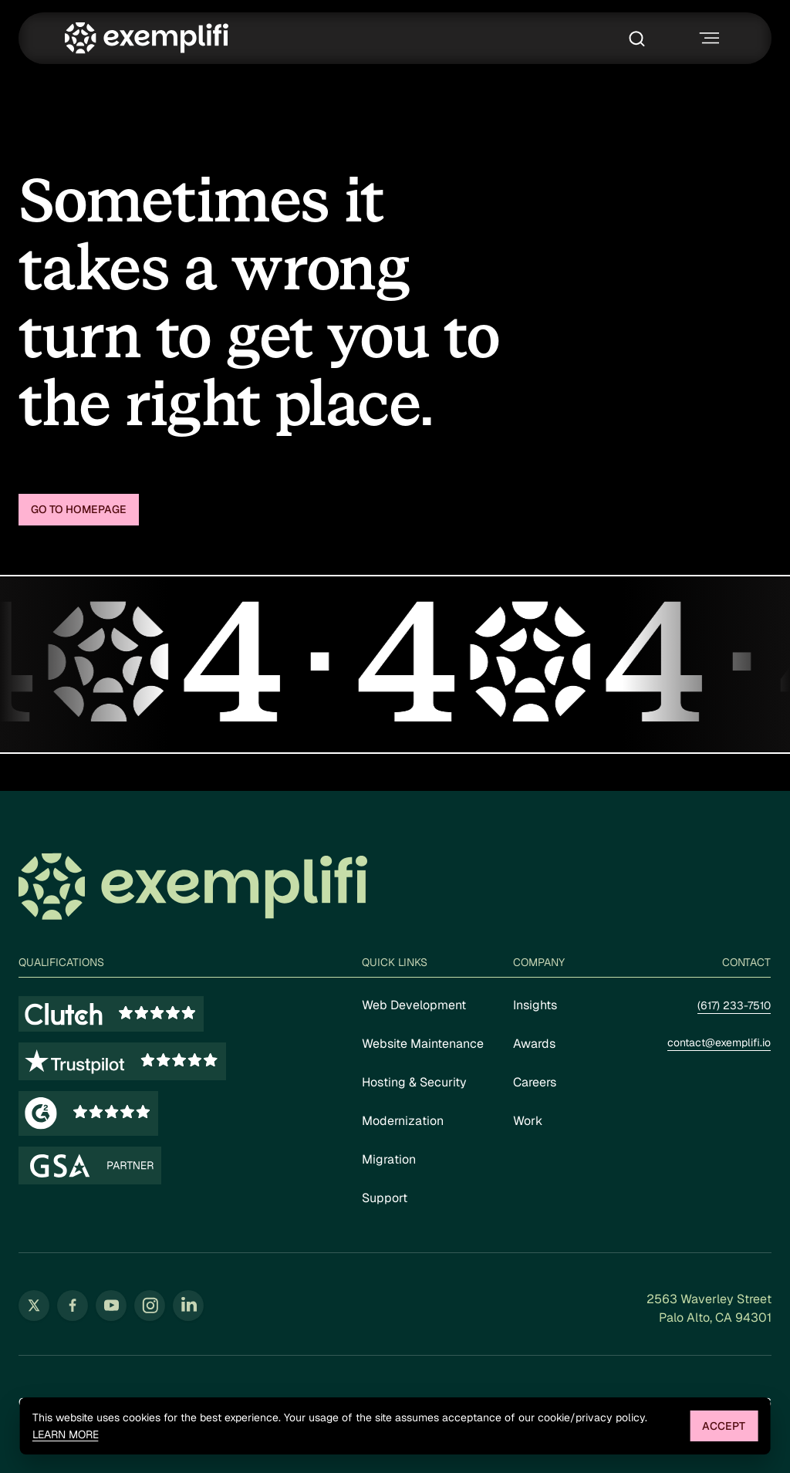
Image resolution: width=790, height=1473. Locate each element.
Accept (723, 1426)
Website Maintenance (423, 1043)
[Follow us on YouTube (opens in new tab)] (111, 1305)
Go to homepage (79, 509)
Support (384, 1198)
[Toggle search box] (641, 39)
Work (527, 1121)
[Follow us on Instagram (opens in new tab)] (149, 1305)
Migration (389, 1159)
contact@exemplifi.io (719, 1042)
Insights (535, 1005)
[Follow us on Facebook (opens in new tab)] (72, 1305)
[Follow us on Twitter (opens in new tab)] (34, 1305)
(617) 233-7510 (734, 1005)
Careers (534, 1082)
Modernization (403, 1121)
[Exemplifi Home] (146, 38)
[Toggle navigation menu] (707, 38)
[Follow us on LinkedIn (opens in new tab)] (188, 1305)
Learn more (65, 1434)
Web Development (414, 1005)
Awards (534, 1043)
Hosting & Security (414, 1082)
